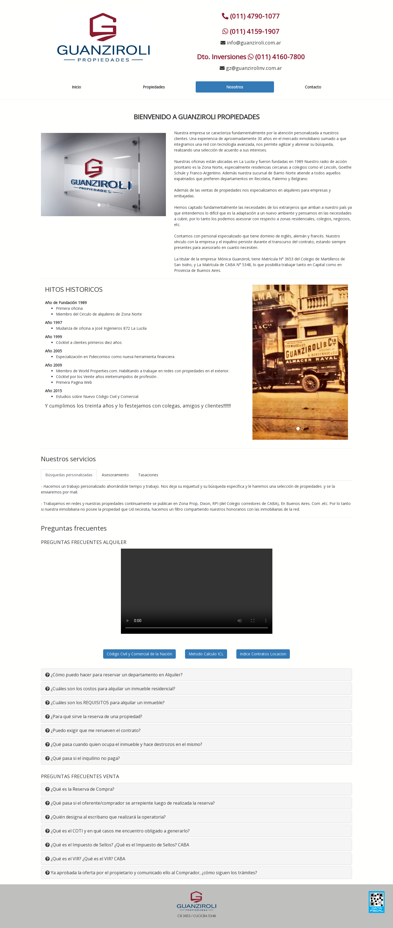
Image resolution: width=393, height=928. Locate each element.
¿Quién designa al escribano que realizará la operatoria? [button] (105, 817)
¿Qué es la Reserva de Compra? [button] (79, 789)
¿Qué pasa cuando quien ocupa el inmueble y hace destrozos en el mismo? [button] (123, 744)
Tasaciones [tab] (148, 474)
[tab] (196, 675)
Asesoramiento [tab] (115, 474)
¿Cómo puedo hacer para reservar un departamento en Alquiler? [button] (114, 675)
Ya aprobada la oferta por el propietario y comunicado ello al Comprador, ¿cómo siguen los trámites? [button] (151, 873)
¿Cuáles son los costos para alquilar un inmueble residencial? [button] (110, 689)
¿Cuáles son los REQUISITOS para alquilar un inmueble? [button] (105, 703)
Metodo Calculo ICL (206, 653)
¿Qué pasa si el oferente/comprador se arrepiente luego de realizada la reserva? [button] (130, 803)
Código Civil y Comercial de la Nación (139, 653)
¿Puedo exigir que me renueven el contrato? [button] (93, 730)
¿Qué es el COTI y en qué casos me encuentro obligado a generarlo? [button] (117, 831)
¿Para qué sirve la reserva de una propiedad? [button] (93, 716)
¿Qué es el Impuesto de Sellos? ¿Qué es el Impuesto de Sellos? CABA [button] (117, 845)
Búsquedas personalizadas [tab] (69, 474)
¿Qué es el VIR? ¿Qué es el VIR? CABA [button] (85, 859)
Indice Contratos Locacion (263, 653)
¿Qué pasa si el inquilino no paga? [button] (82, 758)
